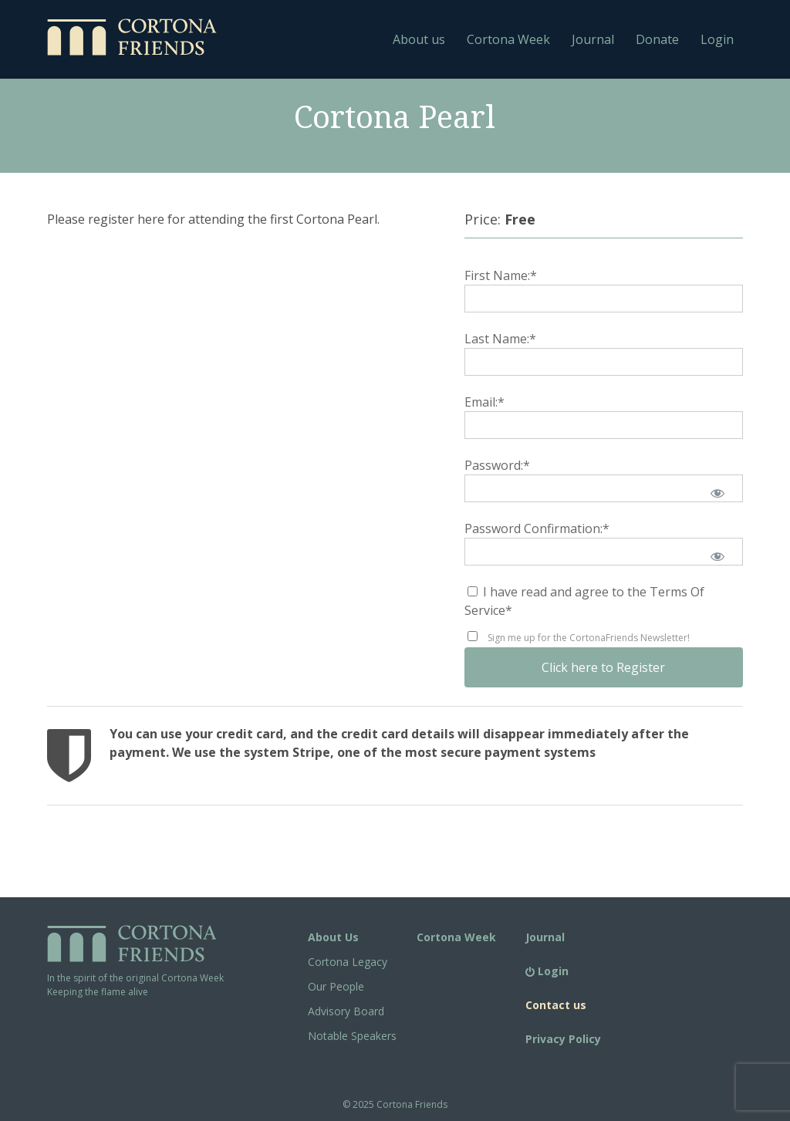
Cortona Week (508, 39)
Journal (593, 39)
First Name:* (500, 275)
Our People (336, 986)
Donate (657, 39)
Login (717, 39)
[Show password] (718, 493)
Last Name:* (500, 338)
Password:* (497, 465)
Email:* (484, 401)
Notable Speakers (352, 1035)
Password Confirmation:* (536, 528)
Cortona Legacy (347, 961)
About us (419, 39)
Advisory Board (346, 1011)
